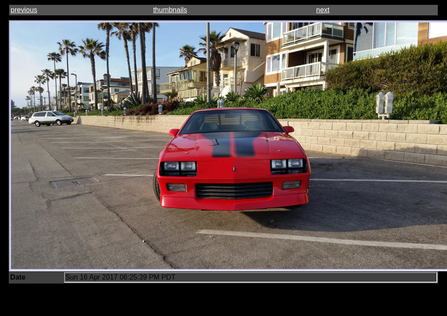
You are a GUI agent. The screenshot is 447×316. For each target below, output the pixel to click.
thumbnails (170, 10)
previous (24, 10)
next (322, 10)
